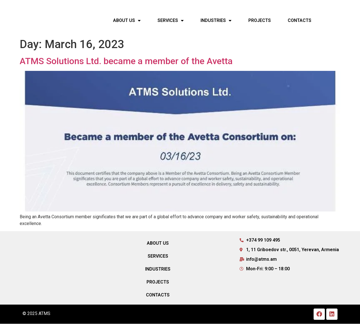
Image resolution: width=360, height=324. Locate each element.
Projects (259, 20)
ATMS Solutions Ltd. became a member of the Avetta (126, 61)
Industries (216, 20)
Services (171, 20)
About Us (127, 20)
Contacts (299, 20)
